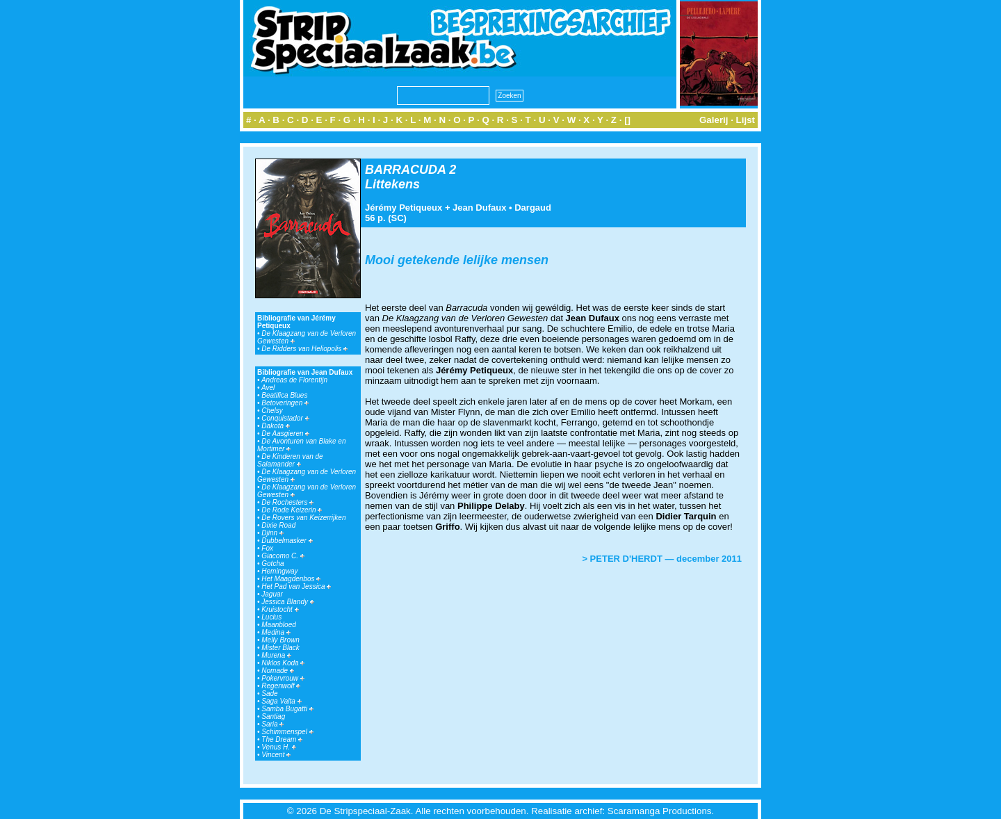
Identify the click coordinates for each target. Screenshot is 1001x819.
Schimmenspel (287, 732)
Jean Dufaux (479, 207)
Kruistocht (279, 609)
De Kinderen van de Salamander (290, 460)
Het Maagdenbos (290, 579)
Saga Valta (281, 701)
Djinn (272, 533)
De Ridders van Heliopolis (304, 348)
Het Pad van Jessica (296, 586)
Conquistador (285, 418)
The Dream (281, 739)
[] (627, 120)
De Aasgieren (285, 433)
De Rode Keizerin (291, 510)
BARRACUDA (405, 170)
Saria (272, 724)
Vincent (276, 755)
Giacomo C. (282, 556)
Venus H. (278, 747)
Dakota (275, 426)
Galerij (714, 120)
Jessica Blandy (287, 602)
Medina (276, 632)
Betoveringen (285, 403)
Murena (276, 655)
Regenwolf (280, 686)
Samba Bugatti (287, 709)
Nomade (277, 670)
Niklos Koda (282, 663)
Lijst (745, 120)
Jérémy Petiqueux (403, 207)
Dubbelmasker (286, 540)
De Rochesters (287, 502)
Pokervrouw (282, 678)
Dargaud (532, 207)
